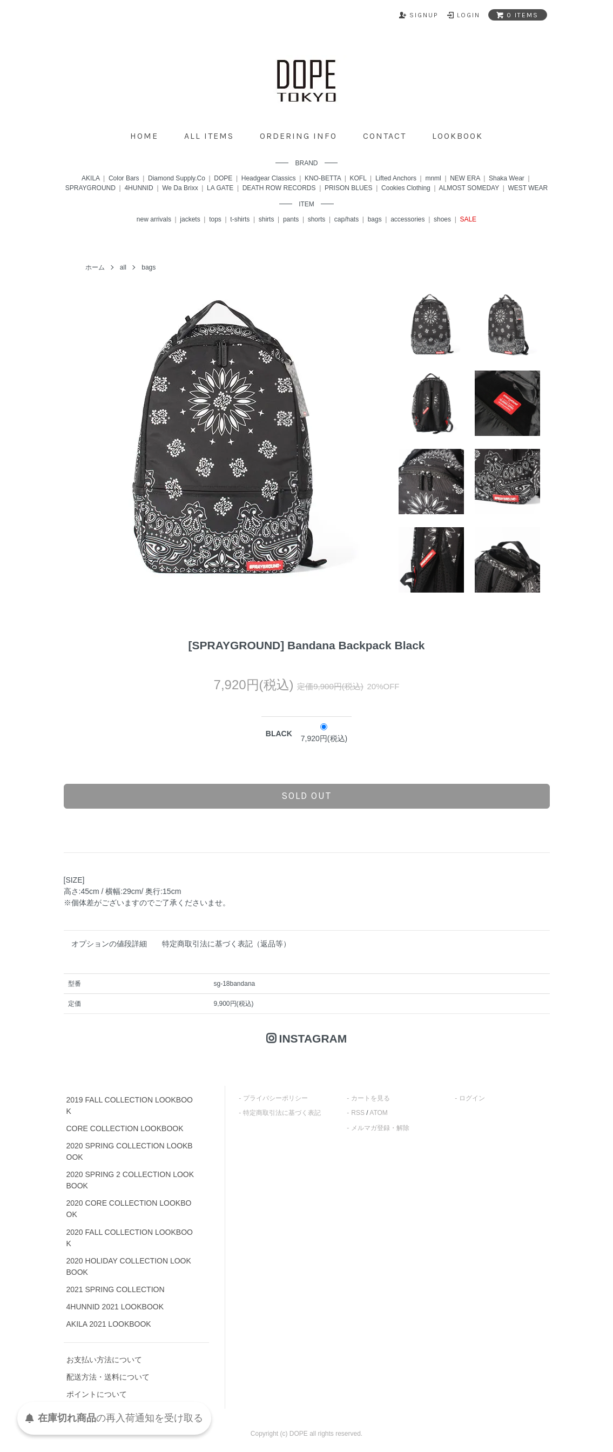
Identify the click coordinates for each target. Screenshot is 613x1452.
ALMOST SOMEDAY (469, 188)
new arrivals (154, 219)
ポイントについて (96, 1394)
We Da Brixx (180, 188)
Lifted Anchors (395, 178)
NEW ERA (465, 178)
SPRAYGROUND (90, 188)
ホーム (95, 267)
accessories (407, 219)
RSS (358, 1113)
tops (215, 219)
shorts (317, 219)
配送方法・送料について (108, 1377)
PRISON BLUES (349, 188)
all (123, 267)
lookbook (457, 136)
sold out (306, 796)
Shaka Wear (506, 178)
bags (375, 219)
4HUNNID (138, 188)
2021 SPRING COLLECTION (115, 1289)
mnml (433, 178)
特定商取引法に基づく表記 (282, 1113)
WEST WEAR (528, 188)
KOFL (358, 178)
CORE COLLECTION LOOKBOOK (125, 1128)
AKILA (90, 178)
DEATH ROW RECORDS (279, 188)
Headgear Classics (268, 178)
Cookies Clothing (405, 188)
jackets (190, 219)
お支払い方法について (104, 1359)
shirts (266, 219)
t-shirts (240, 219)
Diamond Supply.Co (176, 178)
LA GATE (220, 188)
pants (291, 219)
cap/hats (346, 219)
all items (209, 136)
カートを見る (370, 1098)
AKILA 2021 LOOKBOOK (108, 1324)
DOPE (223, 178)
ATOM (378, 1113)
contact (384, 136)
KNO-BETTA (323, 178)
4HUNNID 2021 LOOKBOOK (115, 1306)
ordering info (298, 136)
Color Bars (124, 178)
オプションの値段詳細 (109, 943)
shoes (442, 219)
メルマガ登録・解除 (380, 1128)
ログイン (472, 1098)
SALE (468, 219)
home (144, 136)
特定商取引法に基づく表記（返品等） (226, 943)
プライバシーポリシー (275, 1098)
